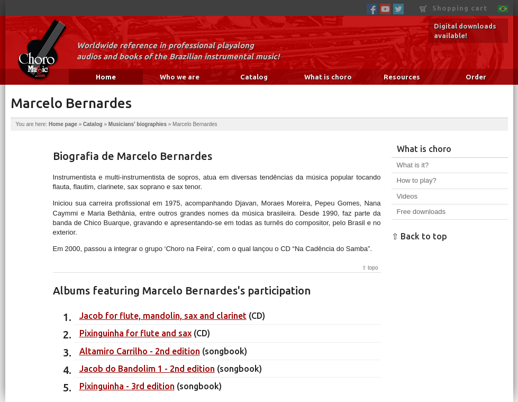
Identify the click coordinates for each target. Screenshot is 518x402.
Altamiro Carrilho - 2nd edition (139, 351)
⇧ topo (370, 268)
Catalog (254, 77)
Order (476, 77)
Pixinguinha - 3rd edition (127, 386)
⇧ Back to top (419, 236)
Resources (402, 77)
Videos (407, 196)
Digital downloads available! (465, 30)
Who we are (179, 77)
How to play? (417, 180)
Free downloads (421, 212)
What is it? (413, 165)
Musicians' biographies (137, 124)
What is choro (328, 77)
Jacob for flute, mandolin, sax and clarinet (163, 315)
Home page (63, 124)
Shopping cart (453, 8)
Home (106, 77)
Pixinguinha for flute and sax (135, 333)
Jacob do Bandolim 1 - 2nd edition (147, 368)
